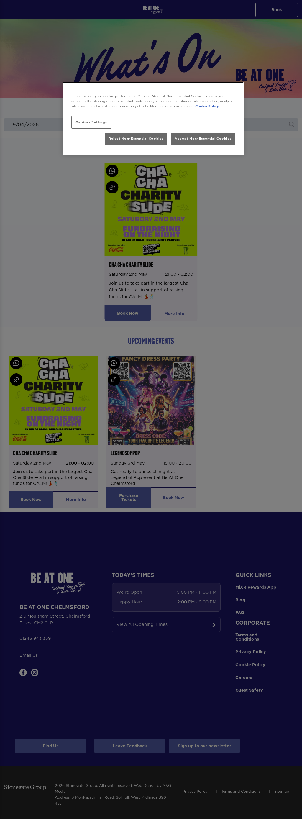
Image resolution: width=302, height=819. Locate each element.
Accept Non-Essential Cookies (203, 138)
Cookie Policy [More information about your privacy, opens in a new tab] (207, 106)
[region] (153, 118)
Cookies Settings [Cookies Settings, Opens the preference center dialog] (91, 122)
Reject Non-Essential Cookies (136, 138)
